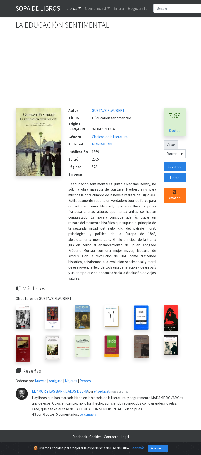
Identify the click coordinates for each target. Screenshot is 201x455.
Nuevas (40, 380)
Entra (119, 8)
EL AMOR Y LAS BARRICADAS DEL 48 (60, 391)
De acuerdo (157, 448)
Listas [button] (174, 177)
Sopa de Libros (38, 8)
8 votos (174, 130)
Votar (171, 144)
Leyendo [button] (174, 166)
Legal (125, 436)
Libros (71, 8)
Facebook (79, 436)
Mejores (71, 380)
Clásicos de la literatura (110, 136)
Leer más (137, 448)
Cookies (95, 436)
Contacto (111, 436)
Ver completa (88, 414)
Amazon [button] (174, 195)
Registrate (137, 8)
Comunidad (95, 8)
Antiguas (55, 380)
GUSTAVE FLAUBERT (108, 110)
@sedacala (102, 391)
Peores (85, 380)
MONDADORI (102, 144)
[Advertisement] (100, 70)
